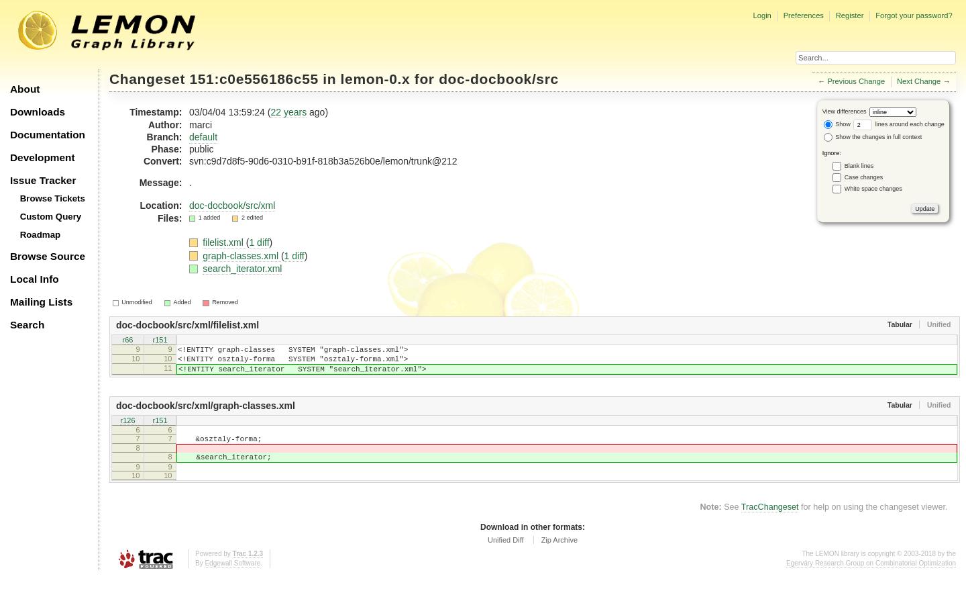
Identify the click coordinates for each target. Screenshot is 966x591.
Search (27, 324)
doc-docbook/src (499, 79)
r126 (127, 429)
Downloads (37, 112)
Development (42, 157)
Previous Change (856, 81)
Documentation (47, 134)
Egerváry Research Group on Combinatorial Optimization (871, 577)
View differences (844, 111)
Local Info (34, 279)
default (203, 137)
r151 (159, 341)
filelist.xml (224, 242)
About (25, 89)
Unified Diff (506, 554)
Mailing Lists (41, 302)
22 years (288, 112)
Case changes (864, 177)
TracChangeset (770, 521)
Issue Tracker (43, 180)
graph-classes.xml (242, 256)
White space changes (873, 188)
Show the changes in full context (873, 137)
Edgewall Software (232, 577)
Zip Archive (559, 554)
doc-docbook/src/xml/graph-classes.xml (205, 413)
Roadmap (40, 235)
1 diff (259, 242)
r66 (128, 341)
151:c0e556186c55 (254, 79)
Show (837, 124)
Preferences (804, 15)
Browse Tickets (52, 198)
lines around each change (899, 124)
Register (850, 15)
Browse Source (47, 256)
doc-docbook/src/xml (232, 205)
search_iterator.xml (242, 268)
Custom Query (51, 217)
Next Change (919, 81)
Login (762, 15)
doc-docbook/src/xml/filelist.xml (187, 325)
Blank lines (859, 166)
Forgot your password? (913, 15)
